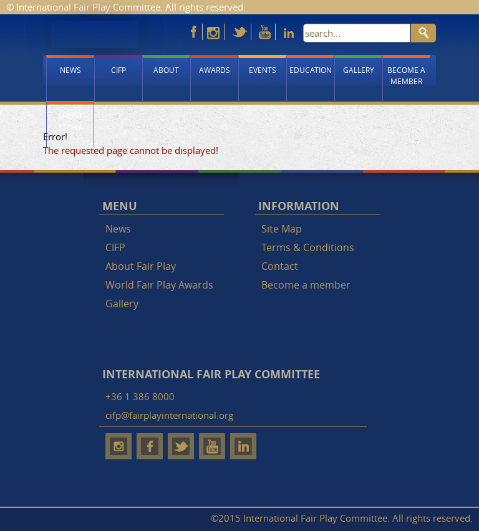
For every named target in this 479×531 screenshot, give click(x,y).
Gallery (358, 70)
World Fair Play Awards (159, 285)
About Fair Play (140, 266)
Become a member (406, 75)
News (70, 70)
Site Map (281, 229)
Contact (279, 266)
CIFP (118, 70)
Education (310, 70)
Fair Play (95, 34)
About (166, 70)
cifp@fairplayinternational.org (169, 415)
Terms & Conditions (307, 247)
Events (262, 70)
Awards (214, 70)
